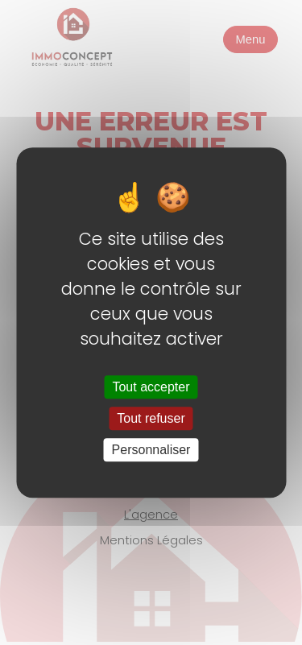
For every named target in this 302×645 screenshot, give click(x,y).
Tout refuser (150, 418)
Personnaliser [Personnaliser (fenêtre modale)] (151, 450)
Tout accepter (150, 387)
